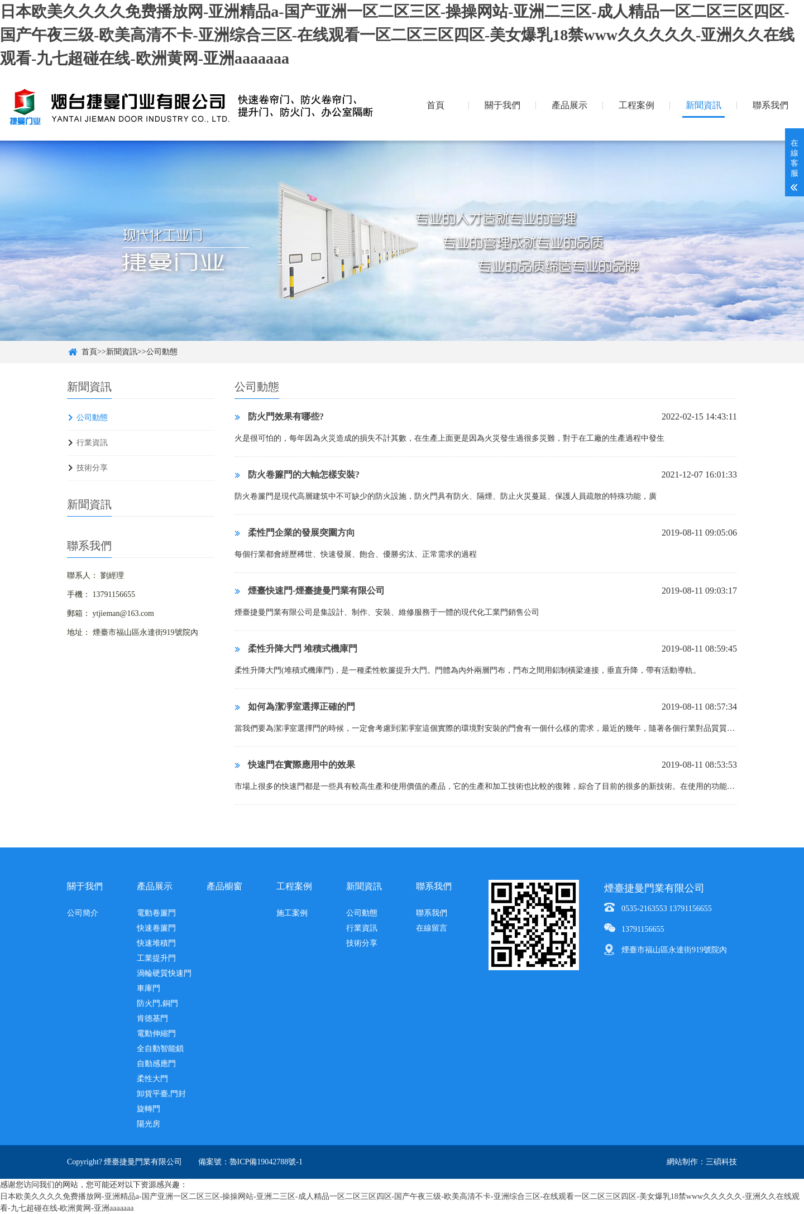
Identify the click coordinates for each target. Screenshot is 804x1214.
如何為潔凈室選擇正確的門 (294, 706)
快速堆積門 (156, 943)
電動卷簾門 (156, 913)
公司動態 (162, 352)
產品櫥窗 (224, 886)
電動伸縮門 (156, 1033)
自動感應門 (156, 1063)
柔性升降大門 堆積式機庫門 (295, 648)
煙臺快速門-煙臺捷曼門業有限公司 (309, 590)
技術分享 (92, 468)
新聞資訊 (703, 105)
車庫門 (148, 988)
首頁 (435, 105)
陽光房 (148, 1124)
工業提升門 (156, 958)
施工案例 (292, 913)
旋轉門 (148, 1109)
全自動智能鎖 (160, 1048)
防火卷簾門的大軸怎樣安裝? (297, 474)
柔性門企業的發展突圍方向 (294, 532)
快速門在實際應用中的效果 (294, 764)
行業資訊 (92, 443)
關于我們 (502, 105)
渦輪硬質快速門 (164, 973)
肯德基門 (152, 1018)
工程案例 (636, 105)
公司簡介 (82, 913)
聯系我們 (770, 105)
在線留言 (431, 928)
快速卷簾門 (156, 928)
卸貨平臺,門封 (161, 1094)
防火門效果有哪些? (279, 416)
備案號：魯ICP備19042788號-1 (250, 1162)
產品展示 (569, 105)
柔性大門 (152, 1079)
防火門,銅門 (157, 1003)
